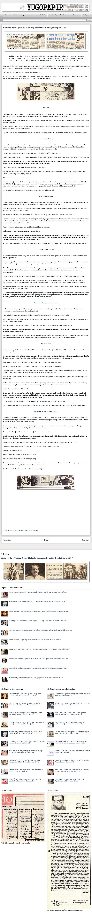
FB (74, 15)
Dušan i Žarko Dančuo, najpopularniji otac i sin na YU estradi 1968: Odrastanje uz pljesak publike (38, 668)
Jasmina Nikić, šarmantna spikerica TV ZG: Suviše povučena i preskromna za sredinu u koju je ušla (38, 658)
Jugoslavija (24, 530)
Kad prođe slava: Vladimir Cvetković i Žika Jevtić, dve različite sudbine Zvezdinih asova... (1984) (37, 558)
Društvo (10, 530)
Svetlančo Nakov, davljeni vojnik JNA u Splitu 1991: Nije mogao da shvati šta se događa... (36, 639)
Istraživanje (16, 530)
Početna (7, 15)
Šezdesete (35, 530)
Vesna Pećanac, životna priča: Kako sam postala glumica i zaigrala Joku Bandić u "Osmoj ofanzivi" (38, 592)
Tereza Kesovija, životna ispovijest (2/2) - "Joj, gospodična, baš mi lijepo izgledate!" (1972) (36, 677)
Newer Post (7, 540)
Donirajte (43, 15)
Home (46, 540)
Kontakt (33, 15)
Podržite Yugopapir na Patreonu (59, 15)
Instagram (86, 15)
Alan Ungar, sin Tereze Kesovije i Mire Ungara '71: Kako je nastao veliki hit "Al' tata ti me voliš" (38, 620)
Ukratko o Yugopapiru (20, 15)
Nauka (30, 530)
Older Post (85, 540)
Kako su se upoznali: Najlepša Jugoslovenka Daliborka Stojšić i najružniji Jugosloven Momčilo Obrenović (40, 630)
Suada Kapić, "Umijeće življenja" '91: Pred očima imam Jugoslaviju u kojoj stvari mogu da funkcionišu (39, 649)
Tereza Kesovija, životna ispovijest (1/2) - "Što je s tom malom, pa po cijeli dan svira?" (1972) (37, 601)
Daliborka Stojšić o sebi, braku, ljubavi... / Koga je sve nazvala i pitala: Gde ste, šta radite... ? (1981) (38, 611)
